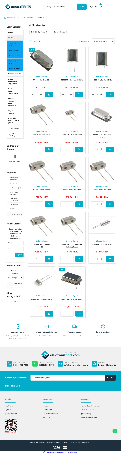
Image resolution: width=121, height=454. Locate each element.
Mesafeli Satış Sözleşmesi (90, 406)
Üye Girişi (8, 410)
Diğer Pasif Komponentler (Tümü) (13, 120)
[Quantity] (37, 94)
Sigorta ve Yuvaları (12, 112)
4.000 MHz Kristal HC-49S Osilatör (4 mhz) (72, 246)
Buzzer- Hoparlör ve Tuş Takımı (12, 81)
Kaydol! (19, 255)
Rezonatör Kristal (13, 62)
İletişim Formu (48, 410)
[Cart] (100, 6)
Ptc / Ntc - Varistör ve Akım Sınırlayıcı (12, 102)
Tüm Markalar (17, 284)
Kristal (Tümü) (14, 68)
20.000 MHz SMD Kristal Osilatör (102, 136)
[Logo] (18, 6)
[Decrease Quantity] (32, 94)
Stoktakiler (37, 41)
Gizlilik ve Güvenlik (87, 410)
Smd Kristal (13, 50)
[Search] (65, 7)
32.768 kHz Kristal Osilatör (102, 244)
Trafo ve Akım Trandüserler (13, 91)
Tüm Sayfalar (17, 214)
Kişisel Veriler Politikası (89, 417)
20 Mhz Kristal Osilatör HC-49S (41, 246)
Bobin (10, 32)
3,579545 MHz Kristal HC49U (72, 80)
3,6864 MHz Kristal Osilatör (41, 299)
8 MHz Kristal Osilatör (102, 190)
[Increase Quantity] (41, 94)
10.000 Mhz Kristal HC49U (102, 80)
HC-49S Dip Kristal (13, 44)
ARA (82, 7)
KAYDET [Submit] (110, 378)
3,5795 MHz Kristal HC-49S (72, 135)
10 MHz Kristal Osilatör (41, 190)
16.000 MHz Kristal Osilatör (41, 135)
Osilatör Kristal (14, 56)
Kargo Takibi (47, 417)
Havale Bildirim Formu (51, 414)
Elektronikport (42, 76)
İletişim (45, 406)
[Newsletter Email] (73, 378)
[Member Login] (96, 6)
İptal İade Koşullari (87, 414)
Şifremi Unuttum (11, 414)
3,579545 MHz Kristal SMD (42, 80)
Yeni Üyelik (9, 406)
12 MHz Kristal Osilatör (72, 190)
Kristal (41, 17)
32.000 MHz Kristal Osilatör (72, 299)
